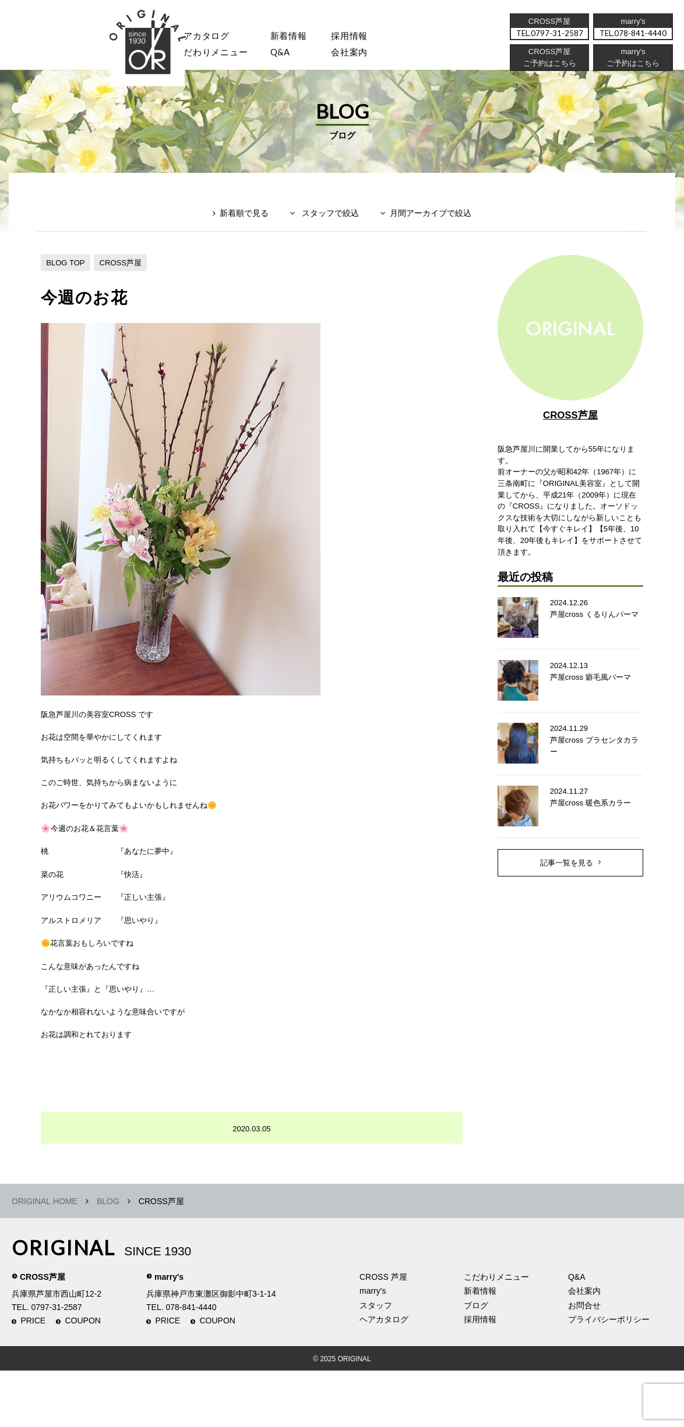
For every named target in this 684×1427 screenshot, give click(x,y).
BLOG (108, 1257)
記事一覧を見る (566, 902)
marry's (169, 1332)
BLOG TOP (67, 281)
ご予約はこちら (632, 67)
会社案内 (366, 55)
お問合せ (584, 1361)
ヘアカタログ (208, 37)
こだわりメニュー (496, 1332)
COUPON (83, 1377)
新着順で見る (236, 237)
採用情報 (366, 37)
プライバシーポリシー (609, 1375)
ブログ (476, 1361)
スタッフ (133, 55)
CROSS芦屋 (126, 281)
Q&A (293, 55)
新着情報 (480, 1347)
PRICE (32, 1377)
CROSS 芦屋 (383, 1332)
